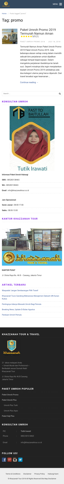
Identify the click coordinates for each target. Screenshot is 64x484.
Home (4, 13)
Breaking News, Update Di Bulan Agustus (18, 309)
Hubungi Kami (53, 474)
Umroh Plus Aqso (11, 411)
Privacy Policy (39, 474)
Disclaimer (27, 474)
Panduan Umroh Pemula (12, 315)
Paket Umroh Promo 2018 (32, 42)
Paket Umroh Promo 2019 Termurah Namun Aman (38, 33)
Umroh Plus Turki (11, 405)
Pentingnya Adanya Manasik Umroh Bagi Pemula (21, 304)
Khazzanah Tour (16, 479)
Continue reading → (29, 82)
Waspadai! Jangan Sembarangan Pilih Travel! (20, 290)
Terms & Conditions (13, 474)
